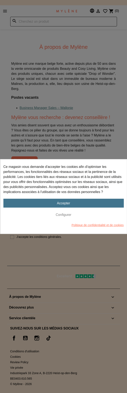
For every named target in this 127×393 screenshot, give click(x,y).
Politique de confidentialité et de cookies (98, 225)
